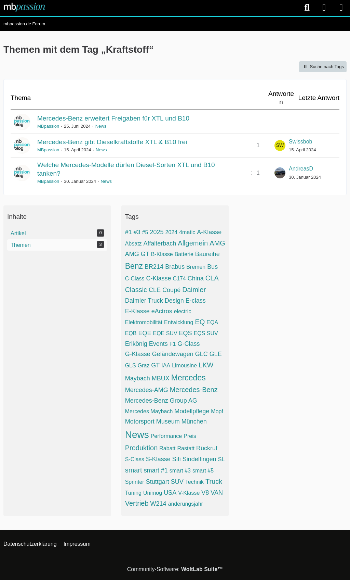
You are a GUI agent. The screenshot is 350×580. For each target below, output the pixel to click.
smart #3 (180, 471)
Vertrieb (137, 503)
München (194, 421)
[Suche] (307, 7)
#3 (137, 232)
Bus (212, 266)
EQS (185, 333)
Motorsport (139, 421)
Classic (136, 289)
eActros (161, 311)
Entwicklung (178, 322)
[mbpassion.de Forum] (24, 7)
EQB (131, 333)
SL (221, 459)
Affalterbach (160, 243)
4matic (187, 232)
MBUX (161, 378)
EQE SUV (165, 333)
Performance (166, 436)
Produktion (141, 448)
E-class (196, 300)
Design (174, 300)
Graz (144, 365)
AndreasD (301, 169)
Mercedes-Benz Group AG (161, 400)
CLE (155, 290)
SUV (177, 481)
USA (170, 492)
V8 (205, 492)
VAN (217, 492)
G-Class (188, 343)
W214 (158, 503)
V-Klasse (189, 493)
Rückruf (206, 448)
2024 (171, 232)
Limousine (184, 365)
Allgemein (193, 243)
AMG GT (137, 254)
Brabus (175, 266)
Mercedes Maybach (149, 411)
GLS (130, 365)
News (101, 126)
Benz (134, 266)
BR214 (154, 266)
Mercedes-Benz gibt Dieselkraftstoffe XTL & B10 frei (112, 142)
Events (158, 343)
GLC (201, 354)
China (196, 278)
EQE (144, 333)
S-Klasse (158, 459)
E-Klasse (137, 311)
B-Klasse (162, 254)
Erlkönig (136, 343)
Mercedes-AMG (146, 390)
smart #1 (156, 470)
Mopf (217, 411)
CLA (212, 278)
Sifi (176, 459)
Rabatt (167, 448)
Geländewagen (172, 354)
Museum (168, 421)
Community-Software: (175, 569)
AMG (217, 243)
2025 (157, 232)
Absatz (133, 244)
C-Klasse (158, 278)
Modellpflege (191, 411)
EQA (212, 322)
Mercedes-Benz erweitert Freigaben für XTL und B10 (113, 118)
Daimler (194, 289)
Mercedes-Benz (194, 389)
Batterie (184, 254)
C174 (179, 278)
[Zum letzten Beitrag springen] (279, 145)
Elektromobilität (143, 322)
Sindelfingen (199, 459)
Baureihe (207, 254)
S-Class (134, 459)
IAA (165, 365)
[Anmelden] (324, 7)
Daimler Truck (144, 300)
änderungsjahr (185, 504)
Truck (213, 481)
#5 (145, 232)
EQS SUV (206, 333)
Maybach (137, 378)
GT (155, 365)
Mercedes (188, 377)
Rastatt (185, 448)
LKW (206, 365)
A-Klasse (209, 232)
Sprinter (134, 482)
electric (182, 311)
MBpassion (48, 126)
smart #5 (203, 471)
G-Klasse (137, 354)
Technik (194, 482)
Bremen (195, 267)
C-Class (135, 278)
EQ (200, 322)
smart (133, 470)
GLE (216, 354)
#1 (128, 232)
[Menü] (341, 7)
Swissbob (300, 141)
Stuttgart (157, 481)
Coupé (171, 290)
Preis (190, 436)
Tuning (133, 493)
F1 (173, 344)
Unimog (152, 493)
